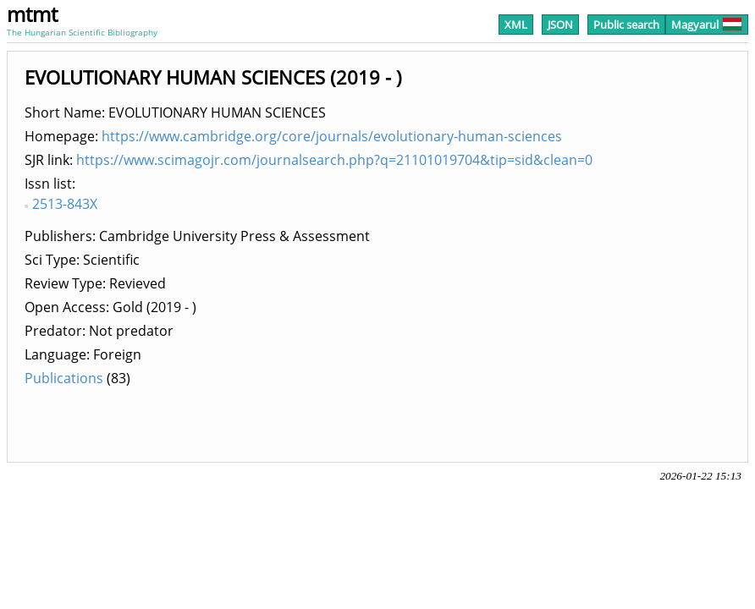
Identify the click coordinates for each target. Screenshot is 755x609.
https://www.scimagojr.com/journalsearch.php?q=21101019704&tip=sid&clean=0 (334, 160)
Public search (626, 24)
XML (515, 24)
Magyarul (706, 24)
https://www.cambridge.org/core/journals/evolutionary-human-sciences (332, 136)
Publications (64, 378)
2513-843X (64, 204)
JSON (560, 24)
